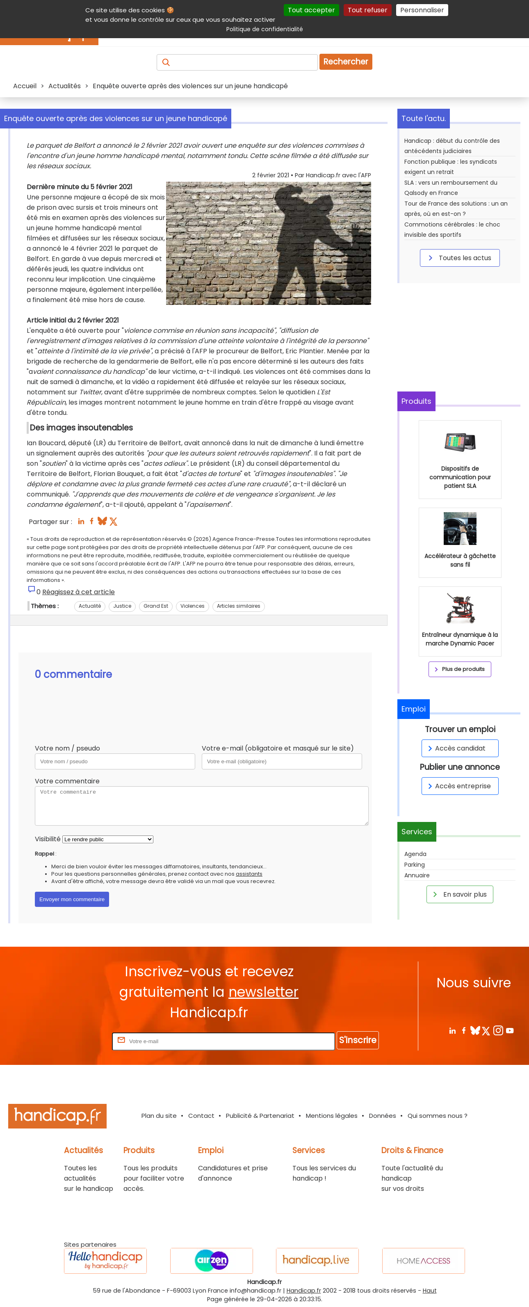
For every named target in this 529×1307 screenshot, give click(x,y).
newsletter (263, 992)
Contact (201, 1115)
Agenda (415, 854)
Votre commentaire (67, 781)
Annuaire (417, 875)
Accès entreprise (458, 786)
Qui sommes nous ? (437, 1115)
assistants (249, 873)
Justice (122, 605)
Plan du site (159, 1115)
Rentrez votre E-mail (77, 1041)
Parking (414, 865)
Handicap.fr (304, 1290)
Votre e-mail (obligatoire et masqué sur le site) (278, 748)
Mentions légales (332, 1115)
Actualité (90, 605)
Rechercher (346, 61)
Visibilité (48, 839)
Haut (430, 1290)
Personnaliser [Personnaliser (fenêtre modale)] (422, 10)
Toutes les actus (458, 258)
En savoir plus (458, 894)
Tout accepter (311, 10)
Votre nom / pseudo (67, 748)
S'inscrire (357, 1040)
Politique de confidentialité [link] (264, 29)
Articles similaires (238, 605)
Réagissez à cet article (78, 592)
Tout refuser (368, 10)
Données (382, 1115)
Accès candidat (455, 748)
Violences (192, 605)
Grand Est (156, 605)
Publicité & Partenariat (260, 1115)
